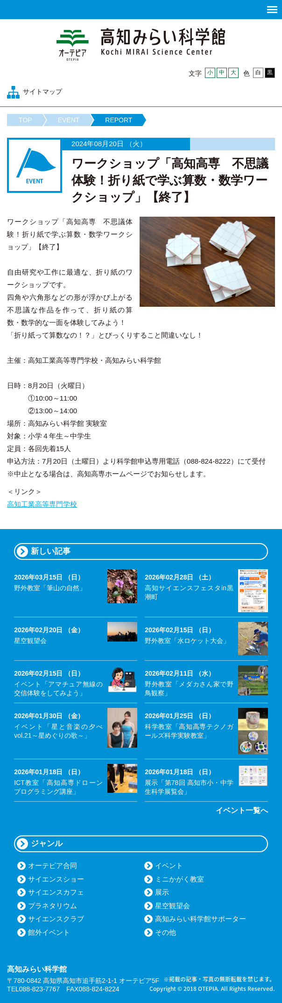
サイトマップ (42, 91)
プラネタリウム (52, 906)
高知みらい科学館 (141, 44)
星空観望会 (172, 906)
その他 (165, 932)
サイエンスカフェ (56, 892)
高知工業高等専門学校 (42, 504)
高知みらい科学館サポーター (200, 919)
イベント (169, 865)
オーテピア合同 (52, 865)
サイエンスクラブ (56, 919)
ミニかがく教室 (179, 879)
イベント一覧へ (242, 810)
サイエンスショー (56, 879)
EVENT (69, 120)
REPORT (118, 120)
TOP (25, 120)
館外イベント (49, 932)
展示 (162, 892)
